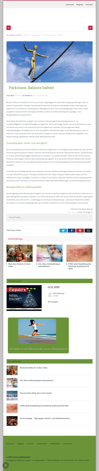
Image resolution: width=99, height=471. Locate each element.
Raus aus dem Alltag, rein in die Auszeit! (36, 393)
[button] (5, 465)
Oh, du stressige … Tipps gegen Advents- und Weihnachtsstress (45, 418)
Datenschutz (42, 443)
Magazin (79, 4)
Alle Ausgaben (53, 302)
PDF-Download (58, 293)
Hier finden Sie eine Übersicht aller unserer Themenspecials (38, 349)
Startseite (70, 4)
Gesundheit (10, 95)
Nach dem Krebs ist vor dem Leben (33, 368)
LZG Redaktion (27, 95)
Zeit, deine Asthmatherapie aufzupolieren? (49, 265)
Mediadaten (55, 443)
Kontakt (89, 4)
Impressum (67, 443)
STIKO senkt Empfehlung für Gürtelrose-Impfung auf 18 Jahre (79, 266)
